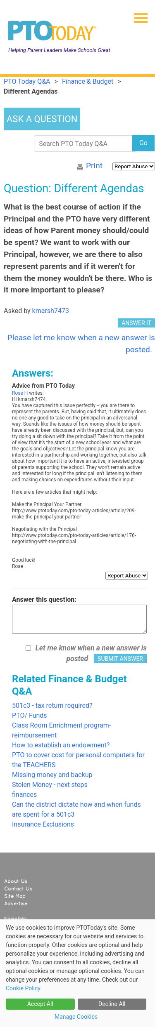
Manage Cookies (76, 1016)
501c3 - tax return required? (52, 705)
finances (24, 795)
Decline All (111, 1004)
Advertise (15, 904)
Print (94, 165)
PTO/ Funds (29, 715)
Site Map (15, 896)
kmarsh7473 (50, 311)
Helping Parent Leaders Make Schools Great (59, 50)
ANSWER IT (136, 323)
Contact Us (18, 889)
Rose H (20, 393)
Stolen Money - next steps (50, 785)
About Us (15, 881)
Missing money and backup (52, 775)
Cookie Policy (23, 988)
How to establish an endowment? (61, 745)
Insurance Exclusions (43, 824)
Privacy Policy (16, 918)
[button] (137, 15)
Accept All (40, 1004)
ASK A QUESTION (42, 119)
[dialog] (77, 973)
